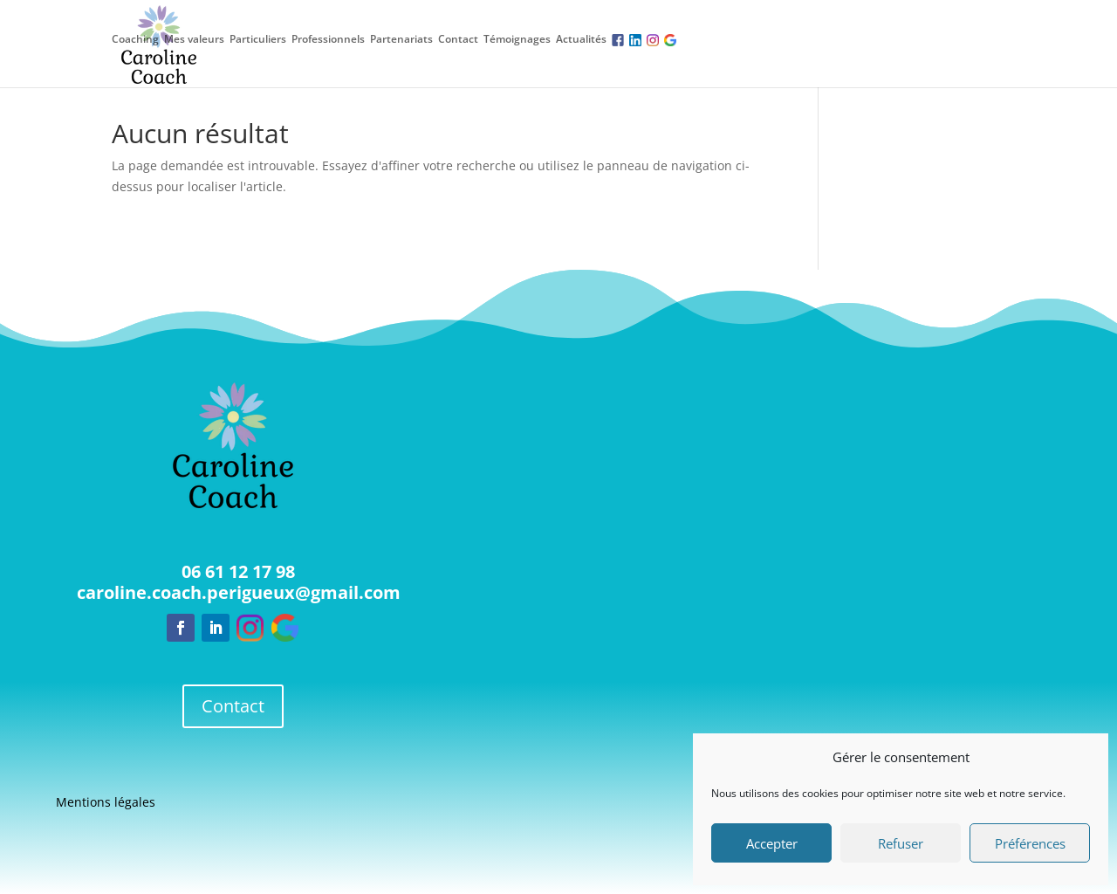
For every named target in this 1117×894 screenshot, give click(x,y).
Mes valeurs (194, 39)
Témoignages (517, 39)
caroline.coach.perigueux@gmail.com (239, 592)
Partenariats (401, 39)
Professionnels (328, 39)
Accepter (772, 843)
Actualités (581, 39)
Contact (458, 39)
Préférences (1030, 843)
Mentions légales (105, 803)
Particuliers (258, 39)
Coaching (135, 39)
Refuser (900, 843)
